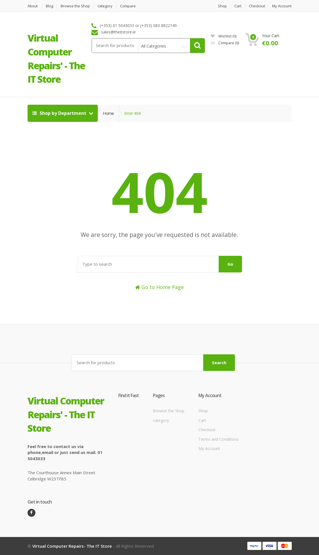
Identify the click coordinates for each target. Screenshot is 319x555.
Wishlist (223, 36)
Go (230, 264)
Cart (237, 6)
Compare (128, 6)
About (33, 6)
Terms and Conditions (218, 439)
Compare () (225, 42)
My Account (282, 6)
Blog (49, 6)
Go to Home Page (159, 287)
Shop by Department (59, 113)
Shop (222, 6)
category (105, 6)
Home (108, 113)
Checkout (257, 6)
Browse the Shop (75, 6)
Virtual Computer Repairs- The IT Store (72, 546)
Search (219, 362)
